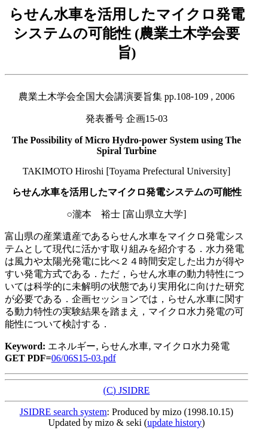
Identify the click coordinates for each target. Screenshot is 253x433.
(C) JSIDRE (126, 390)
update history (174, 422)
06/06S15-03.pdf (83, 358)
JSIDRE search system (63, 412)
